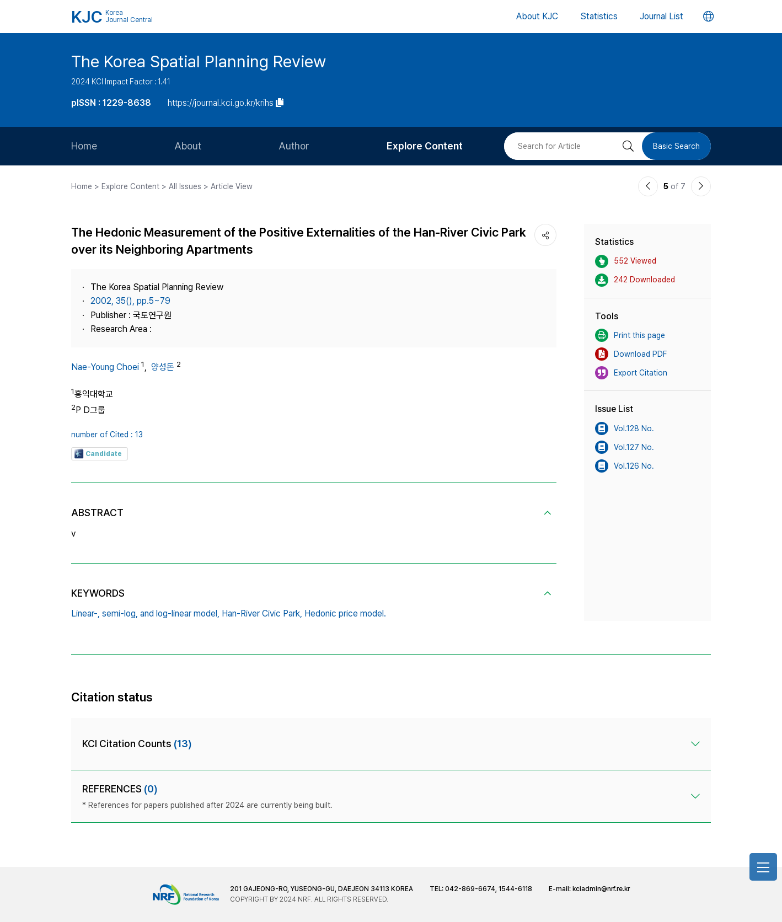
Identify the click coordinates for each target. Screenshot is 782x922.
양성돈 (162, 367)
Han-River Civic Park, (262, 613)
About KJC (537, 16)
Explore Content (425, 146)
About (187, 146)
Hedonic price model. (345, 613)
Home (84, 146)
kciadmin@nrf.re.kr (601, 889)
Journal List (661, 16)
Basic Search (676, 146)
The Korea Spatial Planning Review (198, 61)
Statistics (599, 16)
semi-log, (120, 613)
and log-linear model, (179, 613)
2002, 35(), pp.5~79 (130, 301)
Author (293, 146)
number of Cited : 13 (107, 434)
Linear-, (85, 613)
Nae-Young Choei (105, 367)
